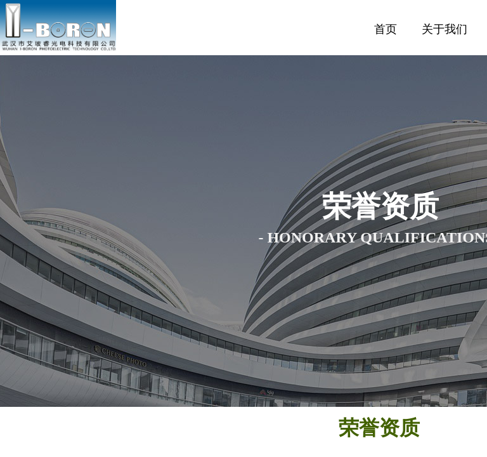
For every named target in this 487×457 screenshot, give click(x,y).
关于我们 (444, 29)
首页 (385, 29)
